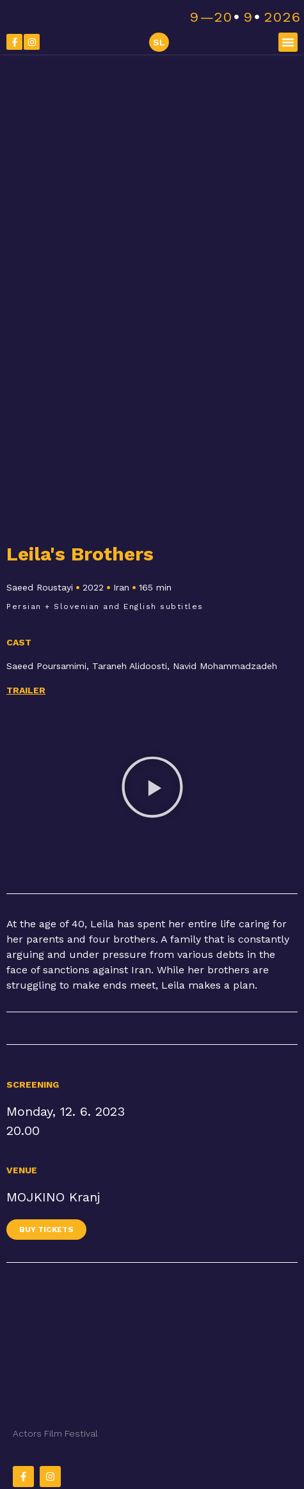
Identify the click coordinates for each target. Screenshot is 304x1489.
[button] (288, 42)
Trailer (25, 690)
